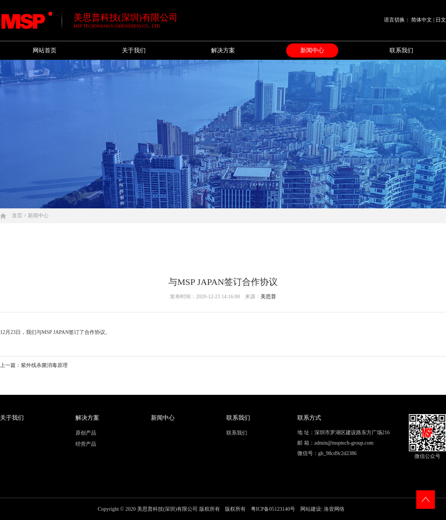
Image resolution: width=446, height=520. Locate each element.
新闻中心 (312, 50)
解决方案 (223, 50)
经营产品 (85, 444)
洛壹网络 (334, 509)
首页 (17, 215)
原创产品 (85, 433)
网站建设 (310, 509)
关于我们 (134, 50)
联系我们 (401, 50)
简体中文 (421, 20)
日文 (441, 20)
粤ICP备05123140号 (274, 509)
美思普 (268, 296)
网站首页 (44, 50)
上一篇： (34, 365)
